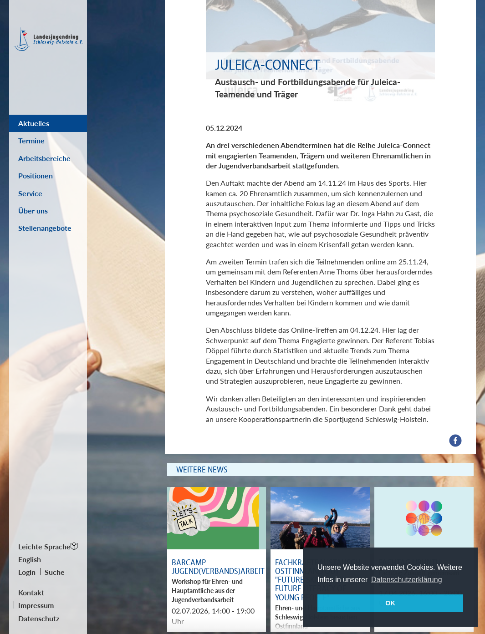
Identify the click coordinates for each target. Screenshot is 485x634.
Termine (31, 140)
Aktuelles (33, 123)
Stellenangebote (44, 227)
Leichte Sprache (44, 546)
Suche (55, 572)
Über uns (33, 210)
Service (30, 193)
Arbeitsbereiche (44, 158)
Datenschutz (38, 618)
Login (27, 572)
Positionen (35, 175)
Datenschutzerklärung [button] (406, 579)
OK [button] (390, 603)
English (29, 559)
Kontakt (31, 592)
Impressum (36, 605)
